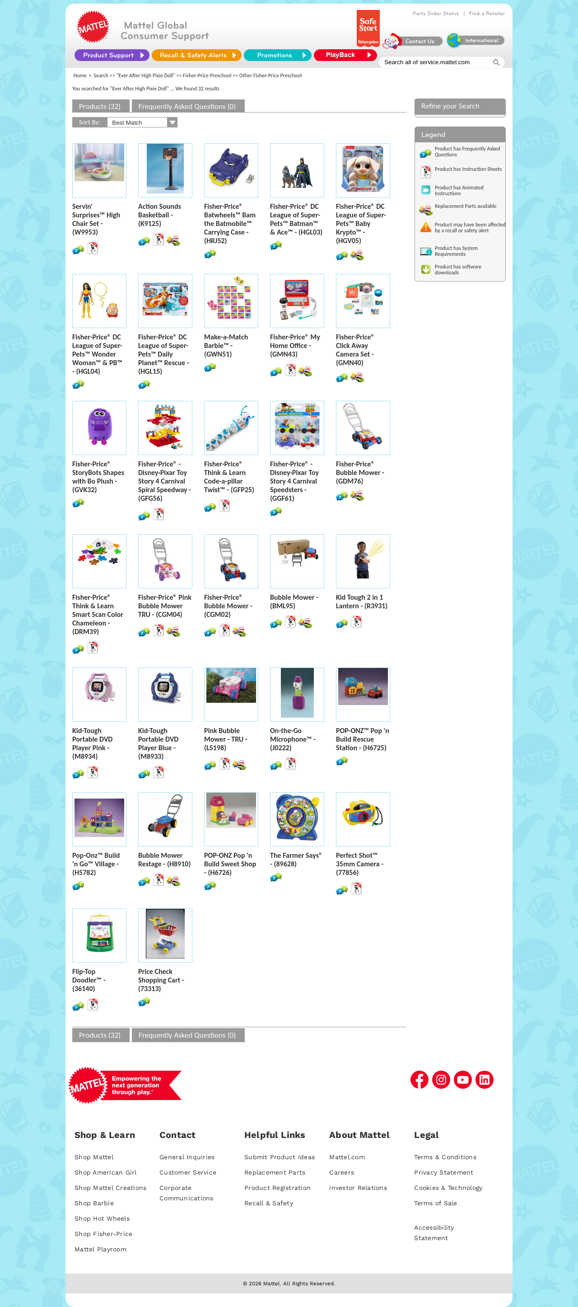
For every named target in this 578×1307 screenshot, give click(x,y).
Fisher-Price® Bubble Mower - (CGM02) (228, 606)
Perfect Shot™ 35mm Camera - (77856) (359, 864)
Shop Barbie (94, 1203)
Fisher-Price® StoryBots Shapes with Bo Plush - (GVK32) (98, 477)
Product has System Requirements (456, 251)
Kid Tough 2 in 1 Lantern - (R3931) (361, 601)
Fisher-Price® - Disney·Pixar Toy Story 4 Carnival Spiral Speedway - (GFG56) (164, 481)
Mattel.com (347, 1157)
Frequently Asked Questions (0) (187, 106)
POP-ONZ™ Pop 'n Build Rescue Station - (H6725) (362, 739)
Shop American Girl (106, 1172)
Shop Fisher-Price (103, 1233)
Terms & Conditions (445, 1157)
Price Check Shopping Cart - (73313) (161, 980)
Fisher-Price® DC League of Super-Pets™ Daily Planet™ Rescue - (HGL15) (163, 354)
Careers (341, 1172)
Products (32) (100, 106)
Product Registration (277, 1187)
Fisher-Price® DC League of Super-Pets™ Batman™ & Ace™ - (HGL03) (296, 219)
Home (80, 75)
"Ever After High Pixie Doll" (146, 75)
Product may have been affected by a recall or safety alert (470, 227)
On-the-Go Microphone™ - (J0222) (293, 739)
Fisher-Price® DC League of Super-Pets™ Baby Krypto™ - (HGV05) (361, 223)
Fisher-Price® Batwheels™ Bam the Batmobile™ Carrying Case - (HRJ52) (230, 223)
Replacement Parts (274, 1172)
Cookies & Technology (448, 1187)
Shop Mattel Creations (110, 1187)
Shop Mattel (94, 1157)
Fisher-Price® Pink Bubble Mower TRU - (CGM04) (164, 606)
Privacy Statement (443, 1172)
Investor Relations (358, 1187)
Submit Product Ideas (279, 1157)
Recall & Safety (268, 1203)
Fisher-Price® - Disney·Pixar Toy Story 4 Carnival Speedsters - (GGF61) (294, 481)
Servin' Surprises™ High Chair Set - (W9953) (96, 219)
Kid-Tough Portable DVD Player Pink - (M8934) (92, 743)
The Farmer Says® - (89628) (296, 859)
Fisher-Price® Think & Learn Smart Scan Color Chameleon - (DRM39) (97, 614)
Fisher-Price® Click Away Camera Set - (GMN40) (355, 350)
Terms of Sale (435, 1203)
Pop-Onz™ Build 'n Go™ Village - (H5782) (96, 864)
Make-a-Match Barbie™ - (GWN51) (226, 345)
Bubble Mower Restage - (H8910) (164, 859)
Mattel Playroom (100, 1249)
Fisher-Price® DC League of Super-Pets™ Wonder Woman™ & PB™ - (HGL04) (97, 354)
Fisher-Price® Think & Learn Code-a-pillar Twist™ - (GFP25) (229, 477)
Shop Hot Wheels (102, 1218)
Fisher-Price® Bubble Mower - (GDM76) (360, 472)
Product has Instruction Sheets (468, 169)
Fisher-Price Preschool (207, 75)
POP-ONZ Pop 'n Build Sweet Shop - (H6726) (230, 864)
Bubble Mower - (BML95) (294, 601)
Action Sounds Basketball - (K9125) (159, 215)
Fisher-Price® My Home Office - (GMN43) (295, 345)
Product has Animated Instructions (459, 190)
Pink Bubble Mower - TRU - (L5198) (225, 739)
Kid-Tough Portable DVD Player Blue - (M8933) (158, 743)
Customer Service (187, 1172)
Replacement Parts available (466, 206)
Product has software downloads (458, 269)
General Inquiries (186, 1157)
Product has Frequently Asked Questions (467, 152)
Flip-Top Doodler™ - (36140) (89, 980)
